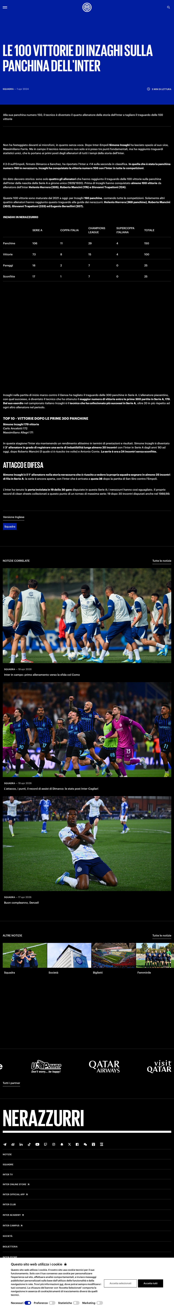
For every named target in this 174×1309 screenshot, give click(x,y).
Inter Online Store (14, 1184)
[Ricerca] (168, 7)
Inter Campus (11, 1225)
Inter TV (8, 1174)
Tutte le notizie (161, 564)
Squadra (9, 530)
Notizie (7, 1154)
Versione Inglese (13, 521)
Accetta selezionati (120, 1283)
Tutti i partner (11, 1083)
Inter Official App (14, 1194)
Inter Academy (12, 1215)
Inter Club (9, 1204)
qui (61, 1284)
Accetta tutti (151, 1283)
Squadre (8, 1164)
